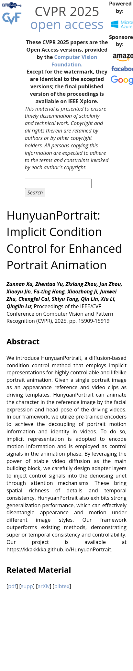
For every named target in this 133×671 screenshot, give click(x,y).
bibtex (62, 586)
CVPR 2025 (67, 11)
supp (27, 586)
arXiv (44, 586)
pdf (12, 586)
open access (67, 24)
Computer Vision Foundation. (74, 61)
